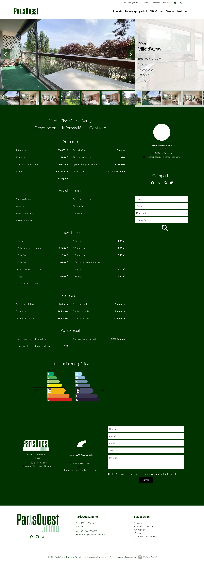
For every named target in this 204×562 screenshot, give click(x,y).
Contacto (97, 127)
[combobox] (161, 199)
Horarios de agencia (97, 556)
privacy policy (158, 474)
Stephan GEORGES (162, 145)
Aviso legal (79, 556)
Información (73, 127)
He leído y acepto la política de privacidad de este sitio (144, 474)
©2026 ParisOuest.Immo (59, 557)
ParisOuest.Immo (87, 516)
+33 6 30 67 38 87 (163, 152)
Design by (150, 557)
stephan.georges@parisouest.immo (163, 156)
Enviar (146, 480)
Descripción (45, 127)
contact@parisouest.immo (38, 466)
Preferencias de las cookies (122, 556)
